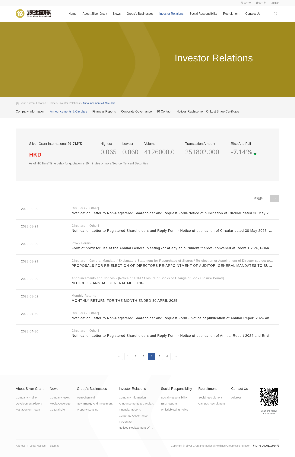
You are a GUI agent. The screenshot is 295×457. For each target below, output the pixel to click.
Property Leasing (87, 409)
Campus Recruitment (211, 403)
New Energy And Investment (95, 403)
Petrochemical (86, 397)
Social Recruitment (210, 397)
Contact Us (252, 13)
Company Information (30, 111)
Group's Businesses (140, 13)
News (117, 13)
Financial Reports (104, 111)
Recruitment (231, 13)
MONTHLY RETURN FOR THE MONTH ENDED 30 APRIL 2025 (124, 301)
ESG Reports (169, 403)
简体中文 (246, 2)
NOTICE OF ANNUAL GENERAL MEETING (108, 283)
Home (72, 13)
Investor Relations (171, 13)
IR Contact (164, 111)
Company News (60, 397)
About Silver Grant (95, 13)
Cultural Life (57, 409)
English (275, 2)
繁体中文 (261, 2)
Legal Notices (38, 445)
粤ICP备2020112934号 (265, 445)
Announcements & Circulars (68, 111)
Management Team (28, 409)
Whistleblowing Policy (174, 409)
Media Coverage (60, 403)
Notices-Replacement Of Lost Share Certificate (207, 111)
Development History (29, 403)
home (52, 103)
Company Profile (26, 397)
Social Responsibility (203, 13)
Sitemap (54, 445)
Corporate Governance (136, 111)
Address (236, 397)
